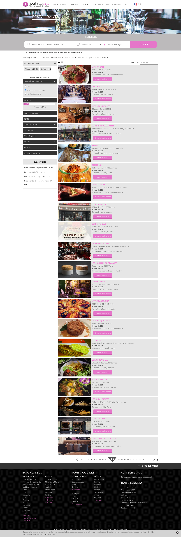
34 (143, 459)
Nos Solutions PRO (128, 490)
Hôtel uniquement (34, 94)
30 (131, 459)
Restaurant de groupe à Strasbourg (37, 176)
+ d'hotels (49, 500)
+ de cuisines (77, 504)
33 (140, 459)
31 (134, 459)
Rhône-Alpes (50, 489)
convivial (97, 497)
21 (97, 459)
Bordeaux (104, 57)
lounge (97, 489)
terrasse (75, 487)
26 (119, 459)
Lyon (90, 57)
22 (100, 459)
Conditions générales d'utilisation (134, 502)
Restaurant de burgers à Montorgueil (38, 167)
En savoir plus (50, 534)
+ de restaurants (29, 518)
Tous (28, 86)
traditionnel (99, 492)
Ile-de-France (50, 484)
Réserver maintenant (103, 79)
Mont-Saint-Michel (52, 482)
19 (91, 459)
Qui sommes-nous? (128, 487)
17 (84, 459)
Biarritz (25, 508)
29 (128, 459)
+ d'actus (26, 521)
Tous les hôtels (51, 479)
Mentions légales (127, 500)
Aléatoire (144, 62)
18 (88, 459)
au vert (97, 495)
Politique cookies (127, 505)
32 (137, 459)
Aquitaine (48, 487)
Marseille (46, 57)
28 (125, 459)
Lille (79, 57)
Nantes (84, 57)
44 (149, 459)
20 (94, 459)
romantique (76, 479)
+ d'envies (76, 489)
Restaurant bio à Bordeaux (34, 172)
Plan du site (125, 497)
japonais (75, 501)
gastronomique (78, 482)
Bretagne (48, 492)
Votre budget (86, 44)
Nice (66, 57)
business (97, 484)
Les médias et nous (128, 492)
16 (81, 459)
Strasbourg (27, 505)
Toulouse (72, 57)
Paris (39, 57)
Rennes (96, 57)
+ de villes (26, 515)
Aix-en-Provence (57, 57)
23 (103, 459)
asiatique (75, 496)
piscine (97, 487)
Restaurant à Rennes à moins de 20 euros (38, 183)
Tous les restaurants (30, 479)
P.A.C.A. (48, 495)
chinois (75, 498)
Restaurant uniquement (36, 90)
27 (122, 459)
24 (106, 459)
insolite (75, 484)
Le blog (124, 495)
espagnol (75, 493)
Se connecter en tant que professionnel (136, 477)
